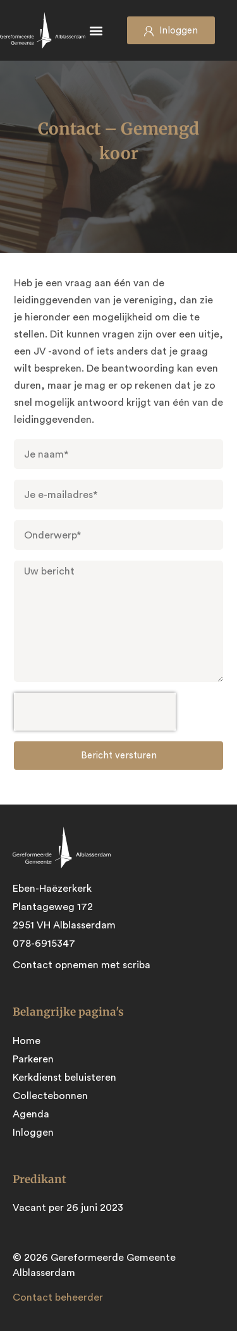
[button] (96, 30)
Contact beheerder (58, 1297)
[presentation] (95, 712)
